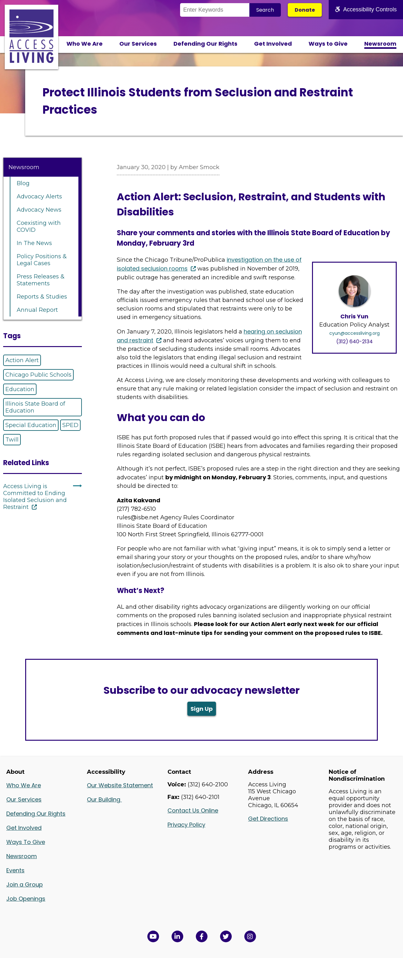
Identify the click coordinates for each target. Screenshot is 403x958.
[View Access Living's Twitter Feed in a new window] (226, 936)
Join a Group (24, 884)
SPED (70, 425)
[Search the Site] (214, 10)
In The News (34, 243)
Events (15, 870)
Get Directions (268, 819)
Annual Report (37, 309)
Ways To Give (25, 842)
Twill (12, 439)
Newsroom (380, 44)
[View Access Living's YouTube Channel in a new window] (153, 936)
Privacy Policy (186, 825)
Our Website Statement (120, 785)
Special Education (30, 425)
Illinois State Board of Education (35, 407)
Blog (23, 183)
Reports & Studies (42, 296)
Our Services (138, 44)
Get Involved (273, 44)
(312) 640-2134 (354, 341)
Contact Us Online (192, 810)
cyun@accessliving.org (354, 333)
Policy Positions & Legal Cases (42, 260)
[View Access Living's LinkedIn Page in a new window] (177, 936)
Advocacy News (39, 209)
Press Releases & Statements (41, 280)
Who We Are (84, 44)
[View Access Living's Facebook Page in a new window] (201, 936)
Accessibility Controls (366, 9)
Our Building (104, 799)
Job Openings (25, 899)
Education (19, 389)
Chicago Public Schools (38, 374)
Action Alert (22, 360)
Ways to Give (328, 44)
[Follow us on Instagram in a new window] (250, 936)
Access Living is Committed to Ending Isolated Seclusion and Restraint (35, 496)
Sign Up (201, 709)
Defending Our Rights (205, 44)
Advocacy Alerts (39, 196)
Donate (305, 10)
